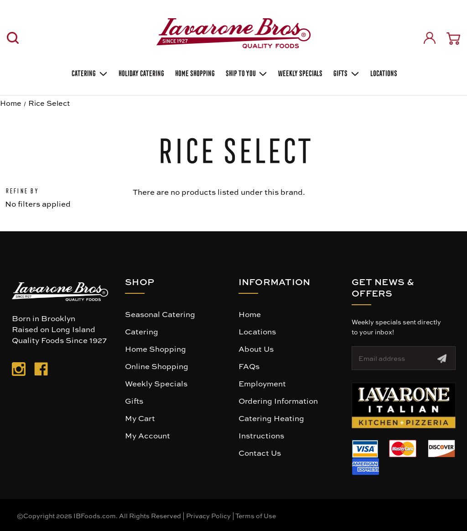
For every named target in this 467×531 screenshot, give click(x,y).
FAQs (249, 365)
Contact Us (260, 452)
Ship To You (246, 72)
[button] (404, 405)
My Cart (140, 417)
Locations (382, 72)
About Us (256, 348)
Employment (262, 383)
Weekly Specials (156, 383)
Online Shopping (156, 365)
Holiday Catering (140, 72)
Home (250, 313)
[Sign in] (430, 38)
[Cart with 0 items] (453, 38)
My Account (147, 435)
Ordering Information (278, 400)
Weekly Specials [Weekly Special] (299, 72)
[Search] (13, 38)
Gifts (345, 72)
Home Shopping (194, 72)
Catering (89, 72)
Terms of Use (255, 515)
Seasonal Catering (160, 313)
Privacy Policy (208, 515)
